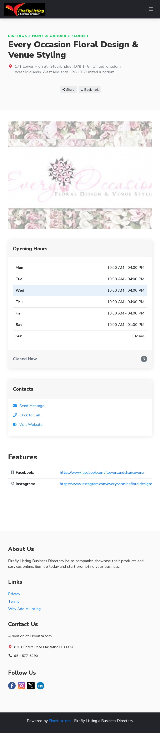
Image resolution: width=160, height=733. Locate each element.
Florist (80, 36)
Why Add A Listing (24, 608)
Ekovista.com (60, 720)
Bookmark (90, 89)
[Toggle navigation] (151, 9)
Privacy (14, 593)
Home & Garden (49, 36)
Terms (13, 601)
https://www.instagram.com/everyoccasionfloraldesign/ (106, 483)
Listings (17, 36)
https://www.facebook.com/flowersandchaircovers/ (102, 472)
